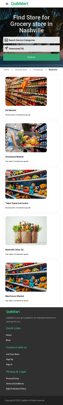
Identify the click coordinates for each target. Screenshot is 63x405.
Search (31, 57)
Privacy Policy (12, 378)
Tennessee (38, 70)
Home (6, 70)
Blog (8, 340)
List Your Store (12, 354)
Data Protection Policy (16, 389)
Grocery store (21, 70)
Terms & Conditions (15, 384)
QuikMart (19, 3)
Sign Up (9, 359)
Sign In (9, 364)
